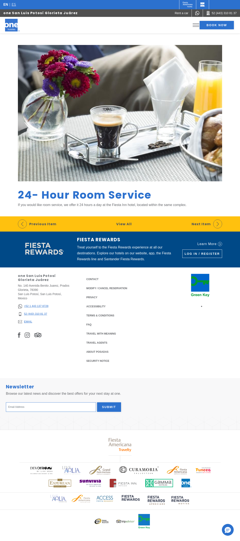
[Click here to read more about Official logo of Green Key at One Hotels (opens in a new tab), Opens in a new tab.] (144, 521)
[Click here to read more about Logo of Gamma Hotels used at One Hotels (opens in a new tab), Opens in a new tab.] (159, 483)
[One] (202, 4)
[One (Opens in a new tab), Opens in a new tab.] (187, 4)
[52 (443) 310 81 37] (33, 314)
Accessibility (95, 306)
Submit (109, 407)
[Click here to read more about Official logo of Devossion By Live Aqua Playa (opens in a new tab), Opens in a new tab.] (41, 470)
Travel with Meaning (101, 333)
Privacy (91, 297)
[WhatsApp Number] (197, 13)
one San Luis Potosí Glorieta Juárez (40, 13)
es (14, 5)
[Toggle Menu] (196, 25)
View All (124, 224)
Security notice (97, 360)
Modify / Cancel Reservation (106, 288)
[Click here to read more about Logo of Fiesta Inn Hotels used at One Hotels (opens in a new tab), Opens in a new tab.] (123, 483)
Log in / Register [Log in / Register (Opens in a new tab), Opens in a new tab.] (202, 253)
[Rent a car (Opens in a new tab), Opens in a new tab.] (181, 13)
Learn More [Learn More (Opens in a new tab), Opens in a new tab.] (209, 244)
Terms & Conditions (100, 315)
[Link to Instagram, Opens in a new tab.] (27, 335)
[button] (228, 530)
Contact (92, 279)
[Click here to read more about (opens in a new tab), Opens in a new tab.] (130, 501)
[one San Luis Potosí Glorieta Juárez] (17, 25)
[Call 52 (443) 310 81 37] (221, 13)
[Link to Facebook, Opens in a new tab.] (19, 335)
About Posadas (97, 351)
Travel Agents (96, 342)
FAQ (89, 324)
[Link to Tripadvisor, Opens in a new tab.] (37, 335)
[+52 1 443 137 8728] (33, 306)
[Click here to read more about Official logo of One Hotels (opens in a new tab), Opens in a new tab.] (186, 483)
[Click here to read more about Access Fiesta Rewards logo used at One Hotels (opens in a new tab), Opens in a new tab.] (105, 498)
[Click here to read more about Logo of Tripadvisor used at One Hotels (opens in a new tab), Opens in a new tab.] (125, 521)
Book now (217, 25)
